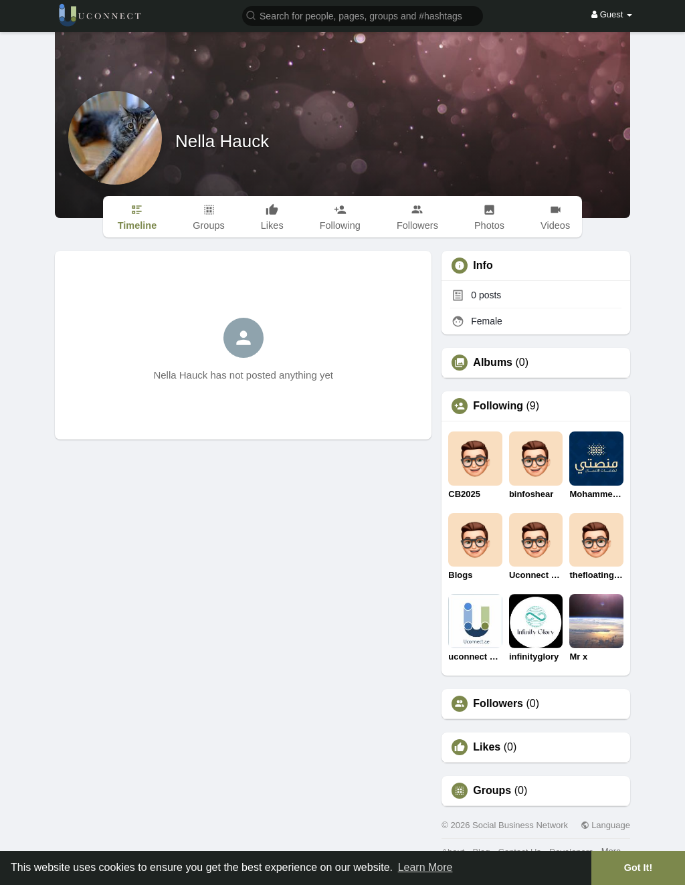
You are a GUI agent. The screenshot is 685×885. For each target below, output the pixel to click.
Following (498, 406)
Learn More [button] (425, 867)
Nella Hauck (222, 141)
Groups (492, 790)
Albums (492, 362)
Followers (498, 703)
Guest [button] (611, 14)
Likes (486, 747)
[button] (362, 15)
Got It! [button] (638, 867)
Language (605, 825)
